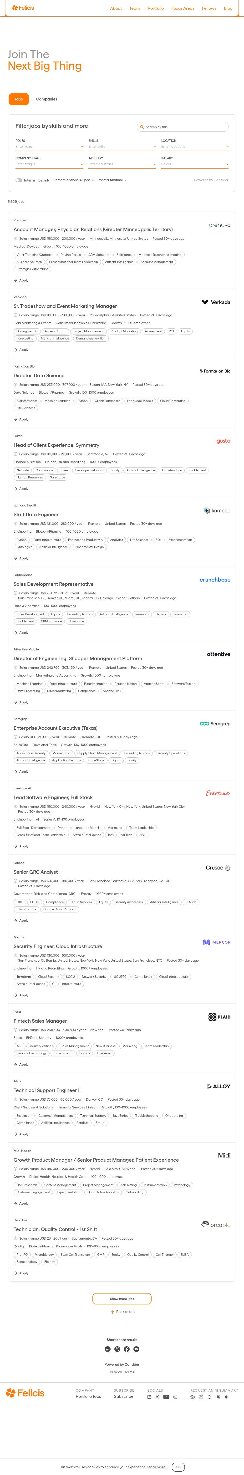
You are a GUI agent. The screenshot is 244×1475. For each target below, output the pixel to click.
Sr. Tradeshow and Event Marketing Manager (65, 306)
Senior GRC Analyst (36, 872)
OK (178, 1467)
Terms (129, 1372)
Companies (46, 99)
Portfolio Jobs (88, 1396)
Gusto (18, 436)
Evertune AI (22, 788)
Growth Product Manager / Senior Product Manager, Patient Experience (96, 1160)
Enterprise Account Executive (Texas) (55, 728)
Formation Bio (24, 366)
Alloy (17, 1081)
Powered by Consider (211, 180)
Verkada (20, 297)
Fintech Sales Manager (40, 1021)
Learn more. (156, 1467)
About (116, 8)
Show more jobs (122, 1299)
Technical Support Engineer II (47, 1090)
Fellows (209, 8)
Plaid (17, 1012)
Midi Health (22, 1151)
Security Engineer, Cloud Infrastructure (58, 946)
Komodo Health (25, 505)
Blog (228, 8)
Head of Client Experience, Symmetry (56, 445)
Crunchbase (23, 575)
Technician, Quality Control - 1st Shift (55, 1229)
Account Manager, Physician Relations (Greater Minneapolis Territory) (93, 229)
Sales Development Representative (54, 584)
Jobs (19, 99)
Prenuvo (20, 220)
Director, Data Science (39, 375)
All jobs (86, 180)
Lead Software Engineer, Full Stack (53, 797)
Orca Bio (20, 1220)
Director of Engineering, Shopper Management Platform (78, 658)
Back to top (122, 1312)
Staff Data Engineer (36, 514)
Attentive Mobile (26, 649)
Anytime (118, 180)
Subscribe (123, 1396)
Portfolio (156, 8)
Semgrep (20, 719)
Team (134, 8)
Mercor (19, 937)
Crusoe (19, 863)
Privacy (116, 1372)
